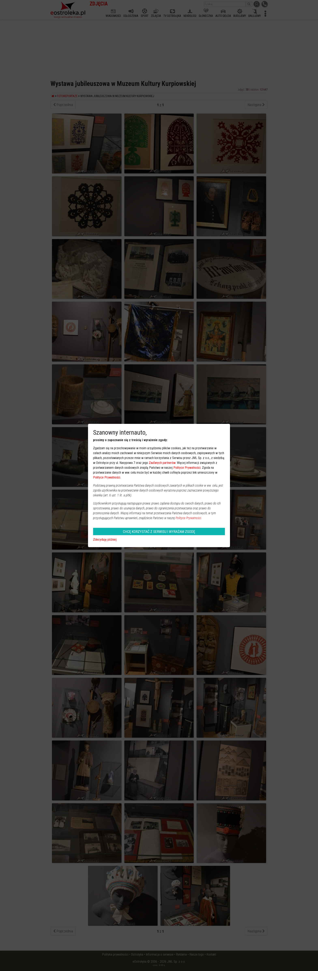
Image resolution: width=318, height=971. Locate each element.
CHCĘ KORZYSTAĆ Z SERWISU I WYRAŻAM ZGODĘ (159, 531)
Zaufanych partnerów (162, 463)
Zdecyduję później (105, 539)
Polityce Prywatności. (189, 518)
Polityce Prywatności (187, 468)
